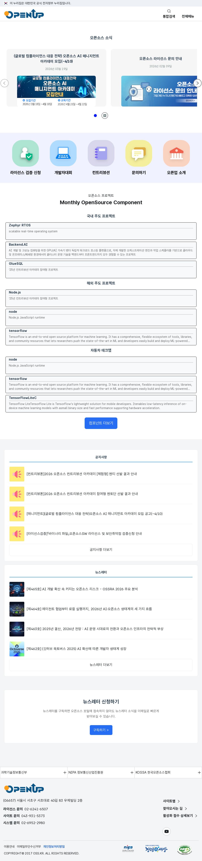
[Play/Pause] (105, 115)
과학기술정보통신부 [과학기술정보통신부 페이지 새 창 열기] (14, 772)
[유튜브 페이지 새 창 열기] (166, 831)
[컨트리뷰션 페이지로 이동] (101, 158)
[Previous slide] (4, 83)
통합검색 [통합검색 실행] (169, 16)
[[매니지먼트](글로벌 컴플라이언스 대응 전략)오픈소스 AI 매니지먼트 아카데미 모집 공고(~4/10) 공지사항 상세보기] (101, 514)
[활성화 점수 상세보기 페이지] (180, 816)
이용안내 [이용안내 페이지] (9, 846)
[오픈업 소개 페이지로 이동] (176, 158)
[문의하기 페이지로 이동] (138, 158)
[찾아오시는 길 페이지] (175, 808)
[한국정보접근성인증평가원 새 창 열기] (184, 850)
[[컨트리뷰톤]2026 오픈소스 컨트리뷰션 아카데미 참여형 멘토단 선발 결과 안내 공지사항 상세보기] (101, 494)
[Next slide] (197, 83)
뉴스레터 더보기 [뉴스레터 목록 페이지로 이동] (101, 665)
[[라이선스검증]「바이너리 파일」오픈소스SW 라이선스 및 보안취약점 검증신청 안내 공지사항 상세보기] (101, 533)
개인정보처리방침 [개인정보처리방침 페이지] (54, 846)
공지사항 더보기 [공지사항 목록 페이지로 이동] (101, 550)
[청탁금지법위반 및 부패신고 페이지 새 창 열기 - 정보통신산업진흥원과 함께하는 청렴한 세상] (156, 850)
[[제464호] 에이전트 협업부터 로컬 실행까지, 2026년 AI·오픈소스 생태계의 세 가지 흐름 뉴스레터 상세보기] (101, 609)
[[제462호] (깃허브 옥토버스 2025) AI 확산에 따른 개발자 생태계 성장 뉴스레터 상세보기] (101, 649)
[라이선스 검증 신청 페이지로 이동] (25, 158)
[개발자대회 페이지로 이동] (63, 158)
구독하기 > (102, 731)
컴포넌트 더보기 (101, 423)
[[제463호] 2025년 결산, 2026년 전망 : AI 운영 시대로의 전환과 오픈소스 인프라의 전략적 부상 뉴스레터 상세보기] (101, 629)
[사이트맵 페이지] (171, 801)
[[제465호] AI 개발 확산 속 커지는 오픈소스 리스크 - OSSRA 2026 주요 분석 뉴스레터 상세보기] (101, 589)
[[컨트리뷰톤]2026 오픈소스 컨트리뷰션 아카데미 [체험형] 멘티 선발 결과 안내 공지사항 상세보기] (101, 474)
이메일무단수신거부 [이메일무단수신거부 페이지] (29, 846)
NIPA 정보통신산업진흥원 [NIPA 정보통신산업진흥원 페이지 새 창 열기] (85, 772)
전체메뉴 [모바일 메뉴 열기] (188, 16)
